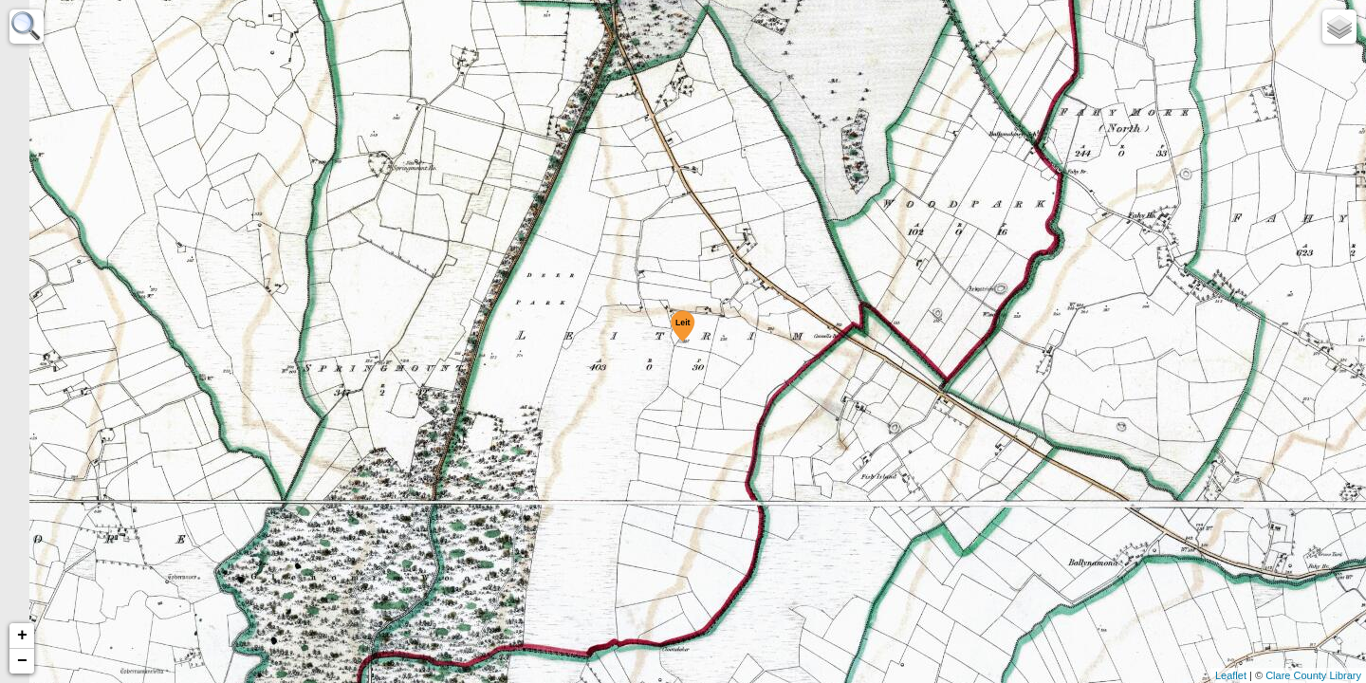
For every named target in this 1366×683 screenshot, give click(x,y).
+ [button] (22, 635)
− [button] (22, 661)
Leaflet (1230, 675)
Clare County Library (1313, 675)
